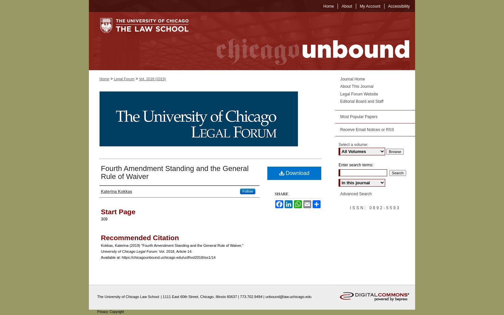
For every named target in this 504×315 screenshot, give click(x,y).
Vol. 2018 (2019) (152, 79)
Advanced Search (356, 194)
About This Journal (357, 86)
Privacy (103, 312)
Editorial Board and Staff (361, 101)
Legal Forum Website (359, 94)
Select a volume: (353, 144)
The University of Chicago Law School (128, 297)
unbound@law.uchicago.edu (288, 297)
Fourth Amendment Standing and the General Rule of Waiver (175, 172)
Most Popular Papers (359, 116)
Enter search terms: (356, 165)
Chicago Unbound (307, 41)
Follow (247, 191)
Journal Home (352, 79)
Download (294, 173)
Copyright (117, 312)
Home (104, 79)
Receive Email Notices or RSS (367, 129)
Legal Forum (124, 79)
